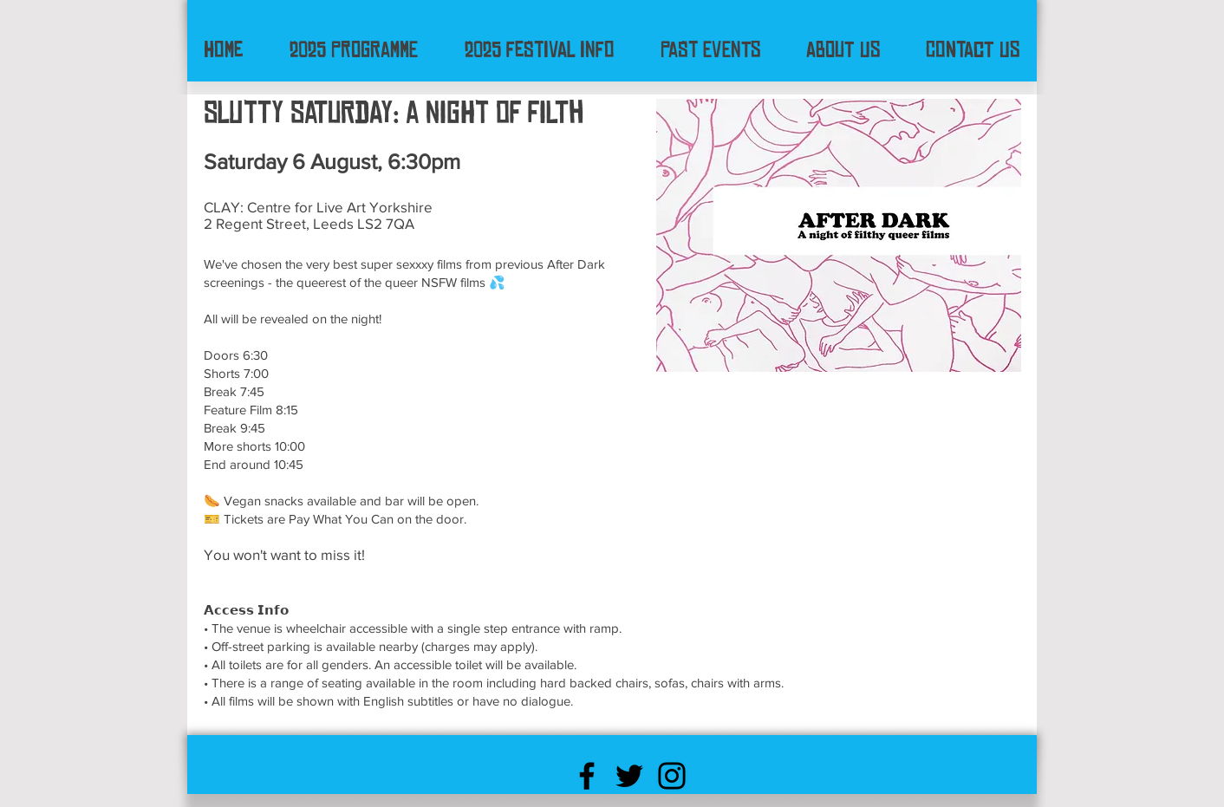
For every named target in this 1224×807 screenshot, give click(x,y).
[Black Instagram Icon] (672, 776)
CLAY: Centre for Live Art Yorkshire (318, 206)
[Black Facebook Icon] (587, 776)
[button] (538, 50)
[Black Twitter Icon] (629, 776)
